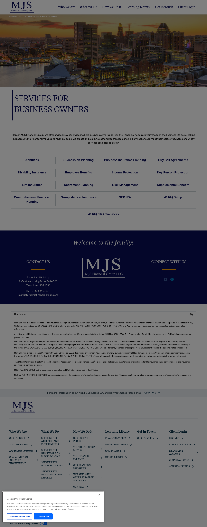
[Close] (99, 494)
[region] (53, 506)
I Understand (43, 516)
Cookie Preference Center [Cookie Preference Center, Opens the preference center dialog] (19, 516)
